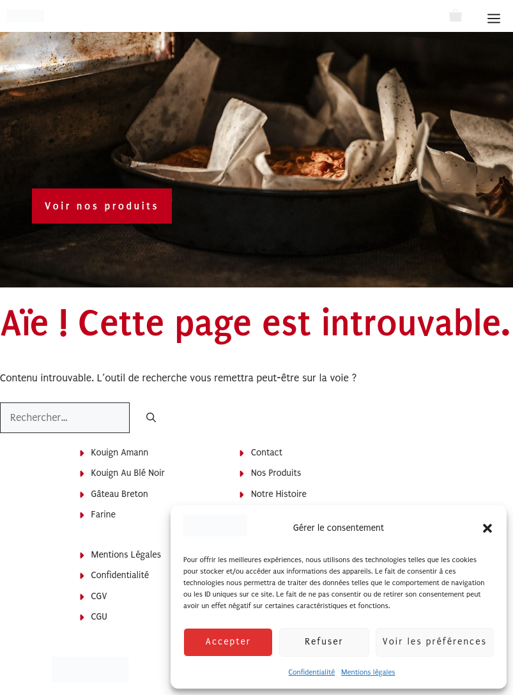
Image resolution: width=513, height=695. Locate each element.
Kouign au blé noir (128, 473)
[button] (487, 528)
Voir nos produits (102, 206)
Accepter (227, 641)
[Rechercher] (151, 418)
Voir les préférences (435, 641)
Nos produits (276, 473)
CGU (99, 616)
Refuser (324, 641)
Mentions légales (368, 672)
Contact (266, 452)
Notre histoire (279, 494)
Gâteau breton (119, 494)
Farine (103, 514)
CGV (99, 596)
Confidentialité (311, 672)
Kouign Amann (120, 452)
